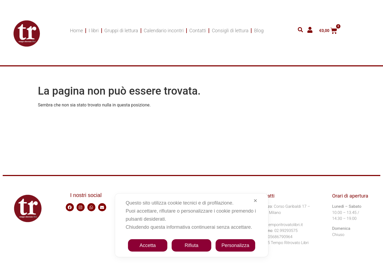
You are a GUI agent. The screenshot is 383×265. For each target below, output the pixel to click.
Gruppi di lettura (121, 30)
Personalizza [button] (235, 245)
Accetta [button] (148, 245)
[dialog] (191, 225)
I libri (94, 30)
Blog (259, 30)
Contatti (197, 30)
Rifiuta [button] (191, 245)
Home (76, 30)
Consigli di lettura (230, 30)
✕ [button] (255, 200)
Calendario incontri (164, 30)
